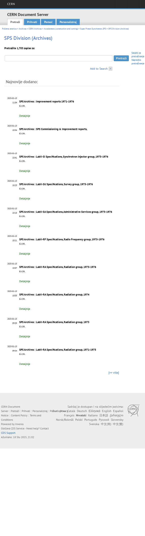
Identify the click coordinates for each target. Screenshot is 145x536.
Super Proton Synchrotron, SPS (93, 28)
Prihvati (32, 22)
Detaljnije (24, 116)
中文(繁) (118, 424)
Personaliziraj (68, 22)
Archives (22, 28)
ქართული (116, 415)
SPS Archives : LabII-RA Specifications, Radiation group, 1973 (54, 322)
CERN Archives (35, 28)
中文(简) (106, 424)
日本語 (103, 415)
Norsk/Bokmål (65, 420)
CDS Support (8, 433)
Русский (104, 420)
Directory (133, 5)
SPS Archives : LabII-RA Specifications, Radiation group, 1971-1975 (57, 349)
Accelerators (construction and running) (61, 28)
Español (118, 411)
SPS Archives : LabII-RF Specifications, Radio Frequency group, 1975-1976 (61, 239)
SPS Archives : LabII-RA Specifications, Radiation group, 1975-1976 (57, 267)
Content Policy (19, 415)
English (106, 411)
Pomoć (48, 22)
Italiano (93, 415)
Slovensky (117, 420)
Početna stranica (9, 28)
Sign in (121, 5)
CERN (11, 4)
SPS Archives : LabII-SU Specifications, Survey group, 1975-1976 (56, 184)
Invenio (19, 424)
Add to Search (99, 68)
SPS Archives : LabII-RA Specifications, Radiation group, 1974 (54, 294)
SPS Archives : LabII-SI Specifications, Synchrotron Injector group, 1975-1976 (63, 156)
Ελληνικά (94, 411)
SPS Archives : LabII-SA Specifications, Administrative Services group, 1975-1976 (65, 212)
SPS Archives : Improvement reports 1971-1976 (46, 101)
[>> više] (114, 372)
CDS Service (17, 428)
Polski (79, 420)
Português (90, 420)
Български (59, 411)
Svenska (94, 424)
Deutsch (82, 411)
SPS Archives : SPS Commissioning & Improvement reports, (53, 129)
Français (69, 415)
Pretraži (15, 22)
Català (71, 411)
